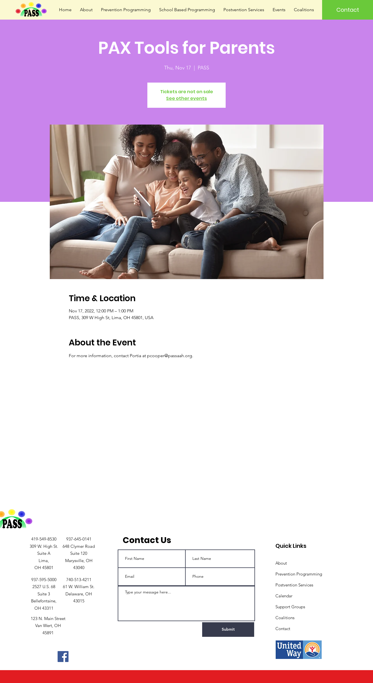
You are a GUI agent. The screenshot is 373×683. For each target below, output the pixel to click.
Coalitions (284, 617)
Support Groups (290, 606)
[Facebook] (63, 656)
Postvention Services (294, 585)
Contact (282, 628)
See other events (186, 98)
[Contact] (347, 10)
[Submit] (228, 629)
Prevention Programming (298, 574)
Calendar (283, 595)
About (281, 563)
